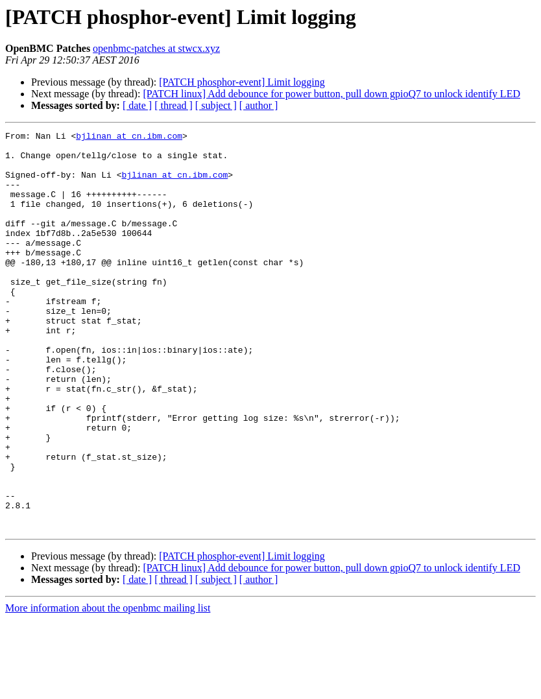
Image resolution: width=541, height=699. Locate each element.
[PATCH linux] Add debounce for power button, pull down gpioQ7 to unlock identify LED (331, 93)
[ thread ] (173, 105)
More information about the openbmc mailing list (107, 687)
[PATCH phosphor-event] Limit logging (242, 82)
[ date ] (137, 105)
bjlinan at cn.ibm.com (129, 137)
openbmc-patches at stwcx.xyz (156, 48)
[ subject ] (216, 105)
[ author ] (258, 105)
